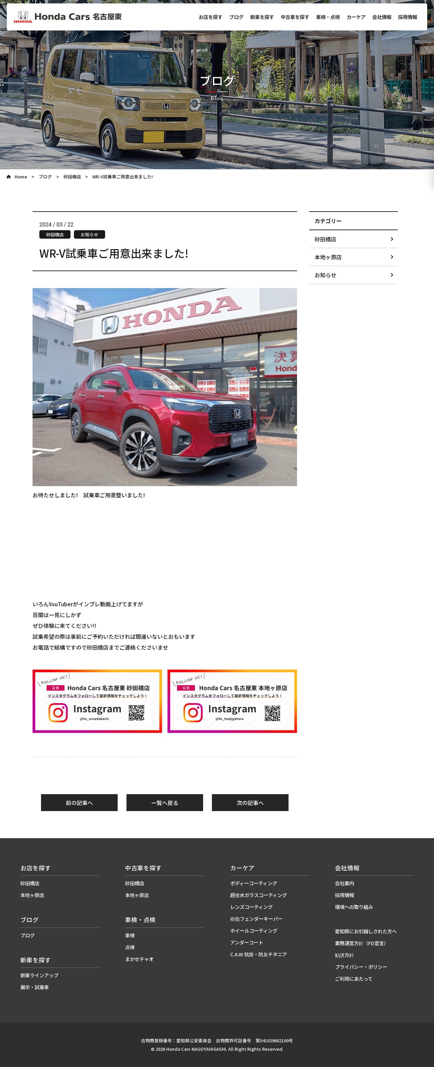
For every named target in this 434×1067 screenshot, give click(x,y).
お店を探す (210, 16)
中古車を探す (295, 16)
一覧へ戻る (164, 803)
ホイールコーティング (253, 930)
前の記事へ (79, 803)
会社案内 (344, 883)
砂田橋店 (72, 176)
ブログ (236, 16)
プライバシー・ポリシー (361, 966)
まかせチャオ (139, 958)
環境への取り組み (354, 906)
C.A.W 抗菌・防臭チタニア (258, 954)
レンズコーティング (251, 906)
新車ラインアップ (39, 975)
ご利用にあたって (354, 978)
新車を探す (262, 16)
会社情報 (381, 16)
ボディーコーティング (253, 883)
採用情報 (407, 16)
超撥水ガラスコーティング (258, 894)
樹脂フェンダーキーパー (256, 918)
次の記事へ (250, 803)
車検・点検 (328, 16)
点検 (130, 947)
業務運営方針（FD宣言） (362, 942)
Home (21, 176)
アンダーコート (246, 942)
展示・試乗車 (34, 986)
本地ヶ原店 (328, 257)
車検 (130, 935)
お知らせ (325, 275)
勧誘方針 (344, 954)
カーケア (356, 16)
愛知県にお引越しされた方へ (366, 931)
